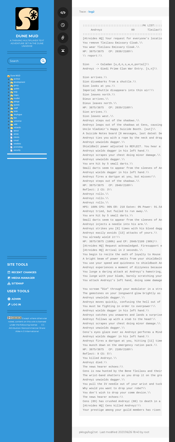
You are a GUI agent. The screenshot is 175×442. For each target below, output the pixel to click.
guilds (16, 88)
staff (16, 108)
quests (16, 105)
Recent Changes (22, 272)
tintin (16, 111)
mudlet (17, 98)
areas (16, 134)
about (16, 131)
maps (16, 95)
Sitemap (15, 283)
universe (18, 121)
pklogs (16, 101)
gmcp (16, 85)
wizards (17, 127)
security (17, 150)
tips (15, 118)
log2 (91, 11)
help (15, 92)
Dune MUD (27, 36)
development (19, 82)
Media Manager (21, 277)
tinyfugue (18, 114)
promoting (18, 147)
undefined (43, 61)
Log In (14, 304)
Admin (14, 299)
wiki (15, 124)
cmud (16, 140)
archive (17, 79)
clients (16, 137)
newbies (17, 144)
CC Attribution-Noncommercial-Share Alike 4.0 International (27, 328)
